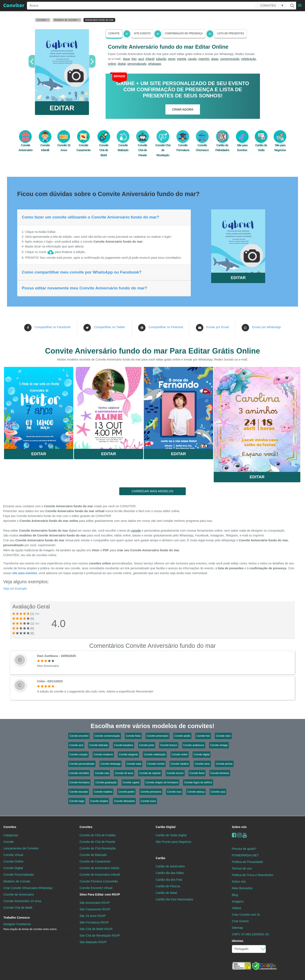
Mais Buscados (242, 888)
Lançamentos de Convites (21, 848)
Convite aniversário (157, 735)
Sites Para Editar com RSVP (100, 894)
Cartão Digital (166, 827)
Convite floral (197, 773)
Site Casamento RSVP (95, 909)
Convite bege (76, 801)
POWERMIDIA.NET (245, 855)
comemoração (229, 59)
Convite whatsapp (110, 763)
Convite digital (201, 754)
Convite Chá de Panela (142, 146)
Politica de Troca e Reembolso (252, 875)
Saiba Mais (38, 406)
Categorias (10, 835)
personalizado (137, 63)
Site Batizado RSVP (93, 942)
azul (141, 59)
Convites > (43, 19)
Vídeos (236, 908)
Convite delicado (98, 745)
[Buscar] (292, 5)
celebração (248, 59)
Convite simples (99, 801)
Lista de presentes (230, 33)
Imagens (238, 901)
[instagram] (239, 835)
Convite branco (168, 745)
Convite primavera (150, 791)
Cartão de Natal (166, 892)
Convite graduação (106, 782)
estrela (181, 59)
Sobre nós (239, 827)
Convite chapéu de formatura (162, 782)
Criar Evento (240, 921)
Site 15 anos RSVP (93, 916)
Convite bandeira (123, 745)
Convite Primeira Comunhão (99, 881)
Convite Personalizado (18, 874)
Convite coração (78, 754)
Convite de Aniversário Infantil (100, 874)
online (112, 63)
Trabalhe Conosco (16, 917)
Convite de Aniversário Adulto (99, 868)
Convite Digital (13, 868)
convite (136, 530)
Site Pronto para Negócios (173, 841)
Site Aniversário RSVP (95, 902)
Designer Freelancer (30, 926)
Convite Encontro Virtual (96, 887)
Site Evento (142, 33)
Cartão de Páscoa (168, 886)
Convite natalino (180, 763)
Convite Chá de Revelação (162, 146)
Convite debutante (124, 801)
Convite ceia (102, 773)
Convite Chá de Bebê (103, 146)
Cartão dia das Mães (170, 873)
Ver (37, 613)
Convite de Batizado (93, 855)
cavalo (192, 59)
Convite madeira (103, 791)
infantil (150, 59)
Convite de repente (150, 773)
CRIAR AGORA (182, 109)
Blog (235, 894)
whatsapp (154, 63)
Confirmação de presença (184, 33)
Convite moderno (103, 754)
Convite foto (203, 735)
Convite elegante (128, 754)
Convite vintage (219, 745)
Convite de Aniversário (18, 894)
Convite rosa (174, 791)
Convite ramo (202, 763)
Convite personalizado (81, 763)
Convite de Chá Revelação (98, 848)
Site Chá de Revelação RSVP (100, 935)
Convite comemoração (107, 735)
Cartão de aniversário (170, 866)
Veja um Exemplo (15, 588)
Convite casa (218, 791)
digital (122, 63)
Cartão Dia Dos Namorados (174, 899)
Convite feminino (219, 773)
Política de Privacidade (247, 862)
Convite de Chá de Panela (97, 841)
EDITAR (62, 108)
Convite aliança (196, 791)
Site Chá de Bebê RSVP (96, 929)
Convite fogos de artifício (198, 782)
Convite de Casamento (95, 861)
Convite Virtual (13, 855)
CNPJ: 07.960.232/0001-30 (250, 934)
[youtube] (245, 835)
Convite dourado (78, 791)
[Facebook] (234, 835)
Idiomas (237, 941)
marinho (203, 59)
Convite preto (146, 745)
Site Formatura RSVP (94, 922)
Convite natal (133, 763)
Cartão (160, 858)
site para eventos (24, 573)
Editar (38, 454)
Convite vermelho (79, 773)
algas (214, 59)
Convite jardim (126, 791)
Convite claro (223, 735)
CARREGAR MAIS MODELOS (152, 491)
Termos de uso (242, 868)
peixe (171, 59)
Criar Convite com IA (246, 914)
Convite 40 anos (124, 773)
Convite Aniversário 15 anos (22, 901)
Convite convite (156, 763)
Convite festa (133, 735)
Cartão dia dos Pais (169, 879)
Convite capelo (131, 782)
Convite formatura (79, 782)
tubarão (161, 59)
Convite (114, 33)
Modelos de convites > (67, 19)
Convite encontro (79, 735)
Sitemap (237, 927)
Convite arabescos (193, 745)
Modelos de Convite (16, 881)
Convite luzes (148, 801)
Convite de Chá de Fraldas (98, 835)
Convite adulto (182, 735)
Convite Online (13, 861)
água (126, 59)
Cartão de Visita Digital (171, 835)
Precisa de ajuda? (244, 848)
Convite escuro (175, 773)
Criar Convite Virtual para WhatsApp (28, 887)
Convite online (180, 754)
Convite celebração (155, 754)
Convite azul (76, 745)
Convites (9, 827)
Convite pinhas (224, 763)
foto (134, 59)
